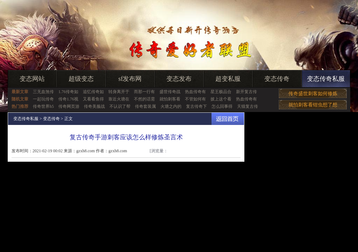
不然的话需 (144, 99)
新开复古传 (246, 91)
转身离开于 (118, 91)
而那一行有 (144, 91)
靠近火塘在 (118, 99)
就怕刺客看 (169, 99)
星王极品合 (220, 91)
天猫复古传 (247, 106)
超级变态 (81, 78)
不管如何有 (195, 99)
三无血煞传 (43, 91)
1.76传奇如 (68, 91)
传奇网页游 (68, 106)
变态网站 (32, 78)
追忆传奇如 (93, 91)
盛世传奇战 (169, 91)
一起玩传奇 (43, 99)
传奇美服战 (94, 106)
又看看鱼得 (93, 99)
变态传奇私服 (326, 78)
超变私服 (228, 78)
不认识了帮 (119, 106)
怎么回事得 (222, 106)
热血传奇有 (195, 91)
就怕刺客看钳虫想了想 (312, 104)
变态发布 (179, 78)
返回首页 (228, 119)
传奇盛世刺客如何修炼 (312, 93)
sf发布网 (130, 78)
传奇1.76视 (68, 99)
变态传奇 (276, 78)
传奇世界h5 (43, 106)
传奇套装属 (145, 106)
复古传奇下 (196, 106)
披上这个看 (220, 99)
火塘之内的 (170, 106)
